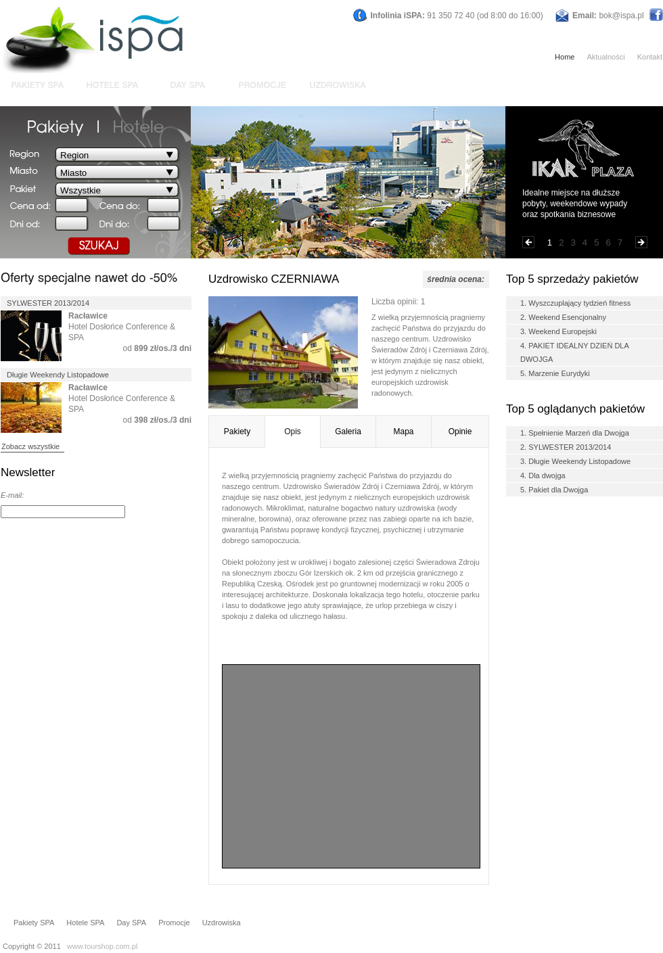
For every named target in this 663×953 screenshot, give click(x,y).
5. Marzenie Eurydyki (555, 373)
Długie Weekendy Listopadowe (58, 375)
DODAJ (173, 512)
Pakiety (237, 431)
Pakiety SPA (34, 923)
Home (564, 57)
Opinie (460, 431)
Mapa (403, 431)
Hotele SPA (85, 923)
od (157, 348)
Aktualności (605, 57)
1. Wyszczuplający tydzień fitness (575, 303)
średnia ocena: (455, 279)
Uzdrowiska (221, 923)
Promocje (173, 923)
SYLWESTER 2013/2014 (48, 303)
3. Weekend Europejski (558, 331)
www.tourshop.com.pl (102, 946)
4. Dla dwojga (543, 475)
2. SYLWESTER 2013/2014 (565, 447)
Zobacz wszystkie (30, 446)
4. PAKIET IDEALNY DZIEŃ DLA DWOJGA (574, 352)
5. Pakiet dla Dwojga (554, 490)
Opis (292, 431)
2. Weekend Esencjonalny (563, 317)
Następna (641, 242)
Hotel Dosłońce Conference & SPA (121, 326)
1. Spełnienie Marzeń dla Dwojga (574, 433)
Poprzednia (528, 242)
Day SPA (131, 923)
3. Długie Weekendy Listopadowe (575, 461)
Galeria (348, 431)
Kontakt (649, 57)
